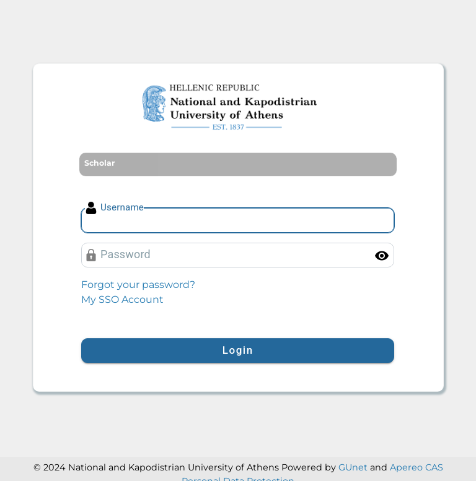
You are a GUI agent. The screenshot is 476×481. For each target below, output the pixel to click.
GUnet (353, 467)
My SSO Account (122, 299)
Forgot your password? (138, 284)
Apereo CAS (416, 467)
